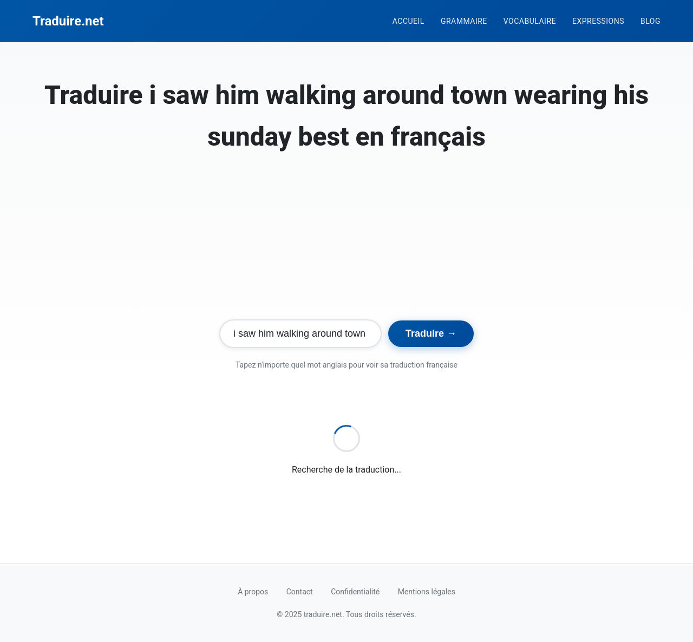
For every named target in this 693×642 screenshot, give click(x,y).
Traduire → (431, 333)
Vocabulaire (530, 21)
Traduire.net (68, 21)
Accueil (408, 21)
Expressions (598, 21)
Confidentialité (355, 591)
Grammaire (464, 21)
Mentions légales (426, 591)
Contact (299, 591)
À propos (253, 591)
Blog (650, 21)
